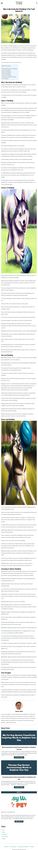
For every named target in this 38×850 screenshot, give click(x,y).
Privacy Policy (13, 846)
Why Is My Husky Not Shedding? (9, 68)
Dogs (3, 832)
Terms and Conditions (23, 846)
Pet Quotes (5, 836)
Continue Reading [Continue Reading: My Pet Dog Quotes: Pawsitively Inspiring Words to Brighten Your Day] (19, 757)
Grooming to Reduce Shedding (9, 76)
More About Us (19, 821)
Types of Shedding (6, 70)
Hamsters (4, 834)
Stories (4, 838)
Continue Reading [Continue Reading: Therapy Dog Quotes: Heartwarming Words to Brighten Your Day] (19, 787)
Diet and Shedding (6, 73)
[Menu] (2, 3)
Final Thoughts (5, 78)
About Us (6, 846)
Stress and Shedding (6, 75)
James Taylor (19, 711)
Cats (3, 830)
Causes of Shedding (6, 72)
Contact (32, 846)
